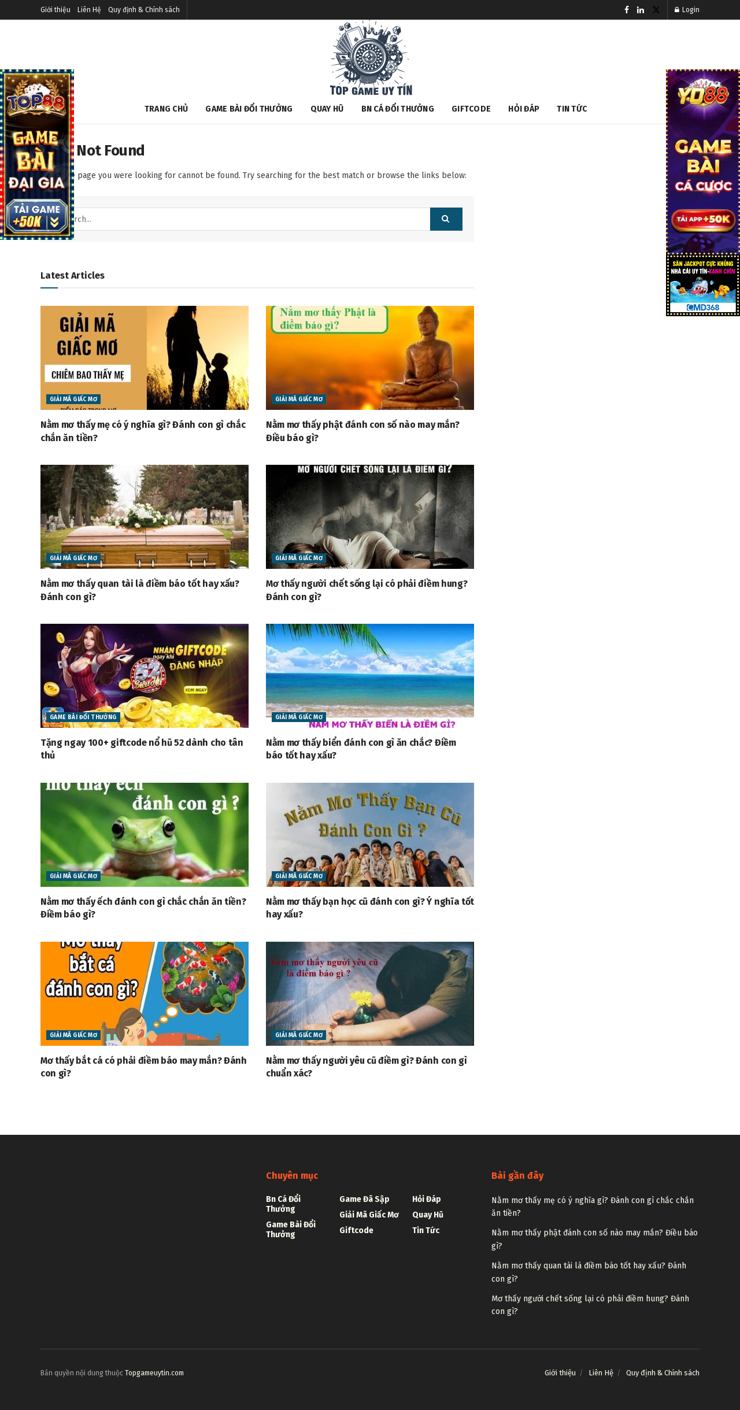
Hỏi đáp (523, 109)
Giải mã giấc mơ (73, 399)
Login (687, 10)
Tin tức (572, 109)
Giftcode (471, 109)
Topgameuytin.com (154, 1373)
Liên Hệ (89, 10)
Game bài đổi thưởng (249, 109)
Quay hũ (327, 109)
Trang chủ (166, 109)
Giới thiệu (55, 10)
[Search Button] (446, 219)
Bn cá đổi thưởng (397, 109)
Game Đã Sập (364, 1199)
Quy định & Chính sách (144, 10)
